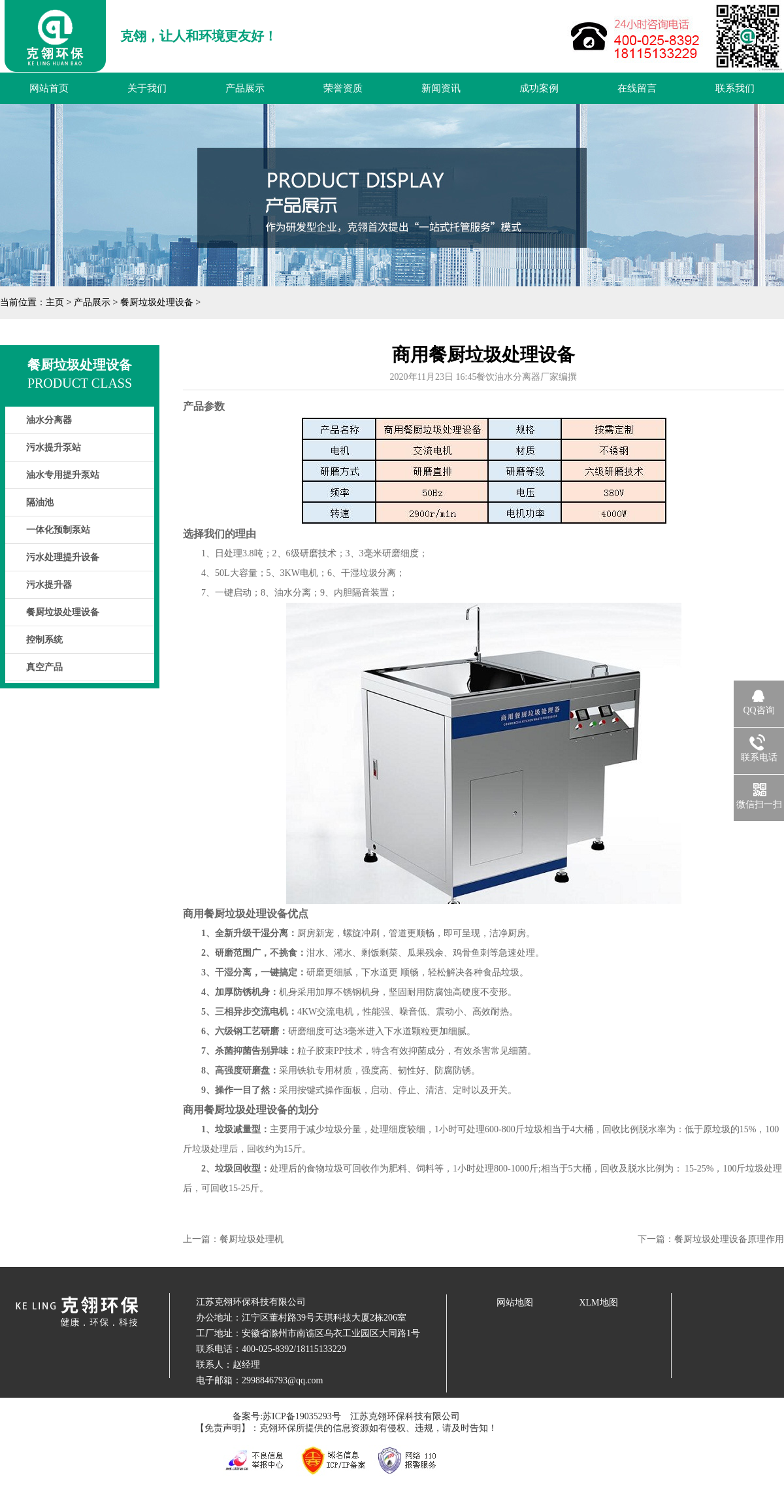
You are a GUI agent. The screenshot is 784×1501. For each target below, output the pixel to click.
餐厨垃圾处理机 (252, 1239)
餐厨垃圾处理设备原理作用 (729, 1239)
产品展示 (245, 88)
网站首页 (49, 88)
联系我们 (735, 88)
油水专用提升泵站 (62, 475)
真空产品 (44, 667)
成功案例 (539, 88)
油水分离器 (49, 420)
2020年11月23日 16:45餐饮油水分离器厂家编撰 (484, 377)
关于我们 (147, 88)
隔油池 (40, 502)
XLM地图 (598, 1302)
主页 (55, 302)
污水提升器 (49, 585)
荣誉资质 (343, 88)
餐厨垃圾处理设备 (156, 302)
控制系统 (44, 640)
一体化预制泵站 (58, 530)
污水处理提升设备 (62, 557)
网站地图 (515, 1302)
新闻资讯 (441, 88)
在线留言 (637, 88)
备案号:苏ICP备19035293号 (287, 1416)
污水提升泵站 (53, 447)
